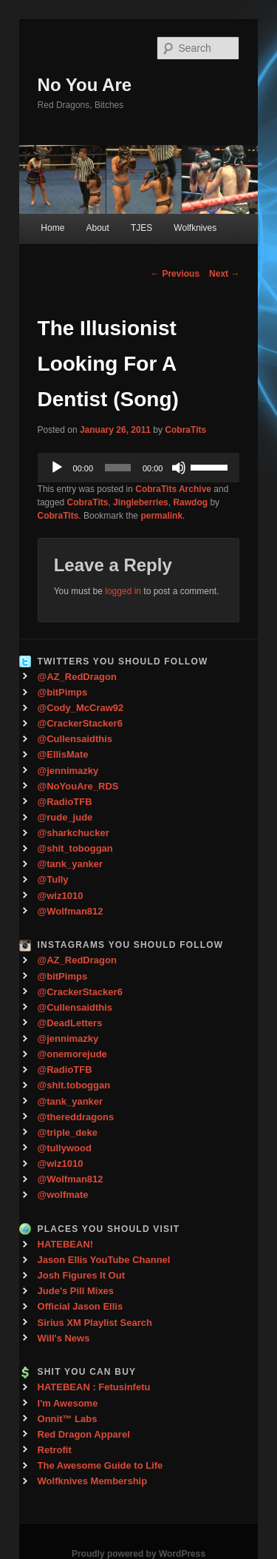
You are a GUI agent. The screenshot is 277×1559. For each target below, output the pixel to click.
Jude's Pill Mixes (76, 1290)
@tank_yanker (70, 863)
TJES (141, 228)
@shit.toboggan (74, 1085)
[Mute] (178, 467)
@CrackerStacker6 (80, 723)
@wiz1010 (60, 895)
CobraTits (185, 430)
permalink (161, 516)
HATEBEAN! (66, 1244)
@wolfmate (63, 1194)
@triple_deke (68, 1132)
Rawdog (190, 502)
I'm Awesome (68, 1403)
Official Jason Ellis (80, 1306)
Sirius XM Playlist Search (95, 1322)
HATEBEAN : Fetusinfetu (94, 1387)
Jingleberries (140, 502)
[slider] (118, 467)
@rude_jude (65, 817)
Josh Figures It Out (81, 1275)
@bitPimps (63, 692)
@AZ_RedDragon (77, 676)
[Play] (56, 467)
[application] (139, 467)
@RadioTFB (65, 801)
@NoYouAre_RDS (78, 786)
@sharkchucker (73, 832)
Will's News (64, 1338)
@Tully (53, 879)
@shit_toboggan (75, 848)
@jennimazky (68, 770)
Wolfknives (195, 228)
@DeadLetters (70, 1022)
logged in (123, 591)
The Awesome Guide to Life (100, 1465)
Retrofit (55, 1449)
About (97, 228)
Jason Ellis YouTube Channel (104, 1259)
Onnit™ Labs (68, 1418)
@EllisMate (63, 754)
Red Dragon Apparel (84, 1434)
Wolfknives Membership (93, 1480)
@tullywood (65, 1148)
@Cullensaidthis (75, 738)
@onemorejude (72, 1054)
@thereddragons (76, 1116)
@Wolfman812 (70, 911)
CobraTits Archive (173, 489)
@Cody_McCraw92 (81, 707)
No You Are (85, 85)
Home (52, 228)
